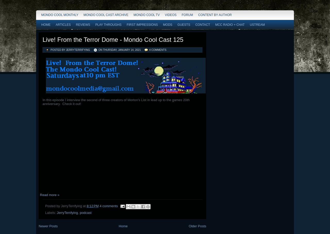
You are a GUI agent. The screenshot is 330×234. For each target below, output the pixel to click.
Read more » (49, 195)
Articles (63, 25)
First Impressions (142, 25)
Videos (170, 15)
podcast (86, 213)
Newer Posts (48, 226)
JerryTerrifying (67, 213)
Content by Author (215, 15)
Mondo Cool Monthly (59, 15)
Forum (187, 15)
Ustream (257, 25)
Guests (183, 25)
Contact (202, 25)
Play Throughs (108, 25)
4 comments (158, 50)
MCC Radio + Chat (230, 25)
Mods (167, 25)
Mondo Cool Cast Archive (106, 15)
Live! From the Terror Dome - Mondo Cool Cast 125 (113, 39)
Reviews (83, 25)
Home (46, 25)
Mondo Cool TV (147, 15)
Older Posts (197, 226)
